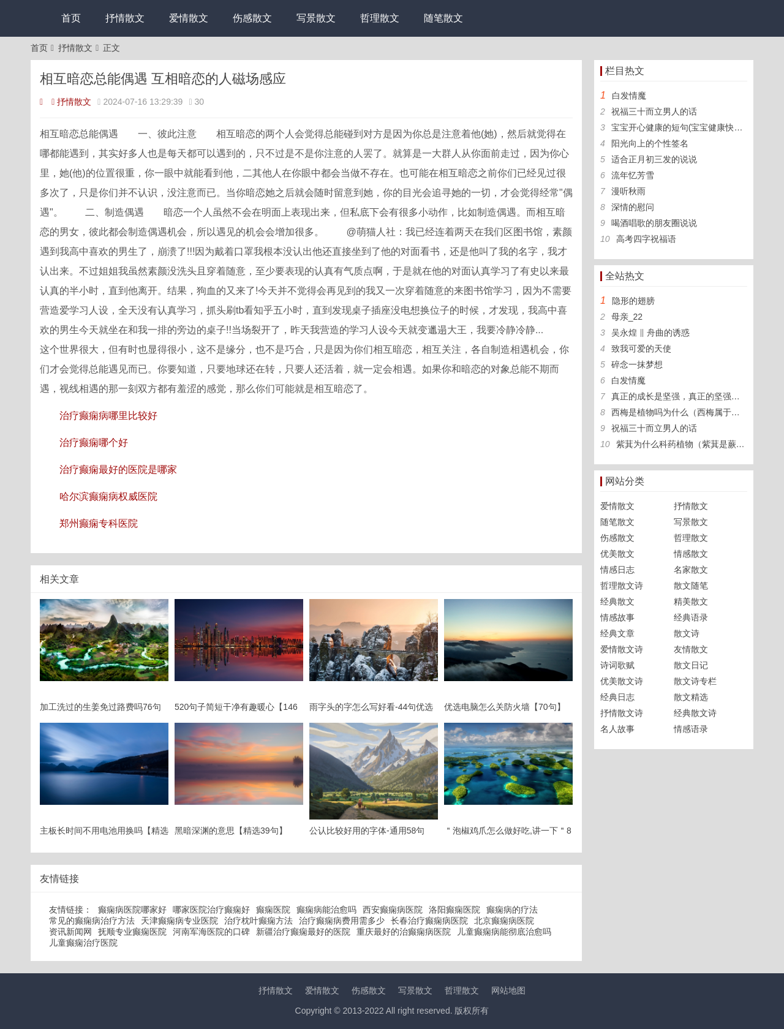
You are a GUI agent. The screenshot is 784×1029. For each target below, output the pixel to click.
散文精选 (691, 697)
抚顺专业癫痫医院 (132, 932)
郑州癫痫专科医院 (98, 523)
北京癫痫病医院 (504, 920)
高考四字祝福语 (646, 239)
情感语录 (691, 729)
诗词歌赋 (617, 665)
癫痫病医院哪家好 (132, 909)
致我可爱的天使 (641, 348)
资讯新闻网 (70, 932)
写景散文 (316, 18)
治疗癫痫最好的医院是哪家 (118, 469)
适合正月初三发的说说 (654, 159)
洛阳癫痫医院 (454, 909)
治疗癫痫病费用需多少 (342, 920)
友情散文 (691, 649)
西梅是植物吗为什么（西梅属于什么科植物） (697, 412)
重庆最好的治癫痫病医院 (403, 932)
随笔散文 (443, 18)
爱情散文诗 (621, 649)
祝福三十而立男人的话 (654, 111)
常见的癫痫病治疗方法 (92, 920)
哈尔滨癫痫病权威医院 (108, 496)
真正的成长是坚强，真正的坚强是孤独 (684, 396)
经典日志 (617, 697)
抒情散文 (125, 18)
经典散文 (617, 601)
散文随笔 (691, 585)
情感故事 (617, 617)
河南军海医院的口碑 (211, 932)
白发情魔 (629, 95)
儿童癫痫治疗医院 (83, 943)
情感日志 (617, 570)
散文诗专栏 (695, 681)
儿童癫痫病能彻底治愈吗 (504, 932)
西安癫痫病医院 (393, 909)
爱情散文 (188, 18)
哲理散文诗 (621, 585)
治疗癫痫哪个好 (93, 442)
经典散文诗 (695, 713)
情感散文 (691, 554)
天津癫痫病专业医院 (179, 920)
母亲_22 (627, 317)
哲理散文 (379, 18)
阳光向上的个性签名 (649, 143)
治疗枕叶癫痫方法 (258, 920)
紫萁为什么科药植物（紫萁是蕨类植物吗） (697, 444)
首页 (71, 18)
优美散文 (617, 554)
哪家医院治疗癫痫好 (211, 909)
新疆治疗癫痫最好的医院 (303, 932)
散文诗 (686, 633)
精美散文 (691, 601)
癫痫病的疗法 (512, 909)
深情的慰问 (632, 207)
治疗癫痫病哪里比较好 (108, 415)
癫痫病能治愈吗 (326, 909)
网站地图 (508, 990)
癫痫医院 (273, 909)
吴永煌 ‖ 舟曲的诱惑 (650, 332)
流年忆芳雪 (632, 175)
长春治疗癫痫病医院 (429, 920)
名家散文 (691, 570)
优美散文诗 (621, 681)
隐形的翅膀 (633, 301)
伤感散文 (252, 18)
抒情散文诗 (621, 713)
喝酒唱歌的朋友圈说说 (654, 223)
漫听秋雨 (628, 191)
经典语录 (691, 617)
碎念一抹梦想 (637, 364)
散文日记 (691, 665)
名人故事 (617, 729)
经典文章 (617, 633)
